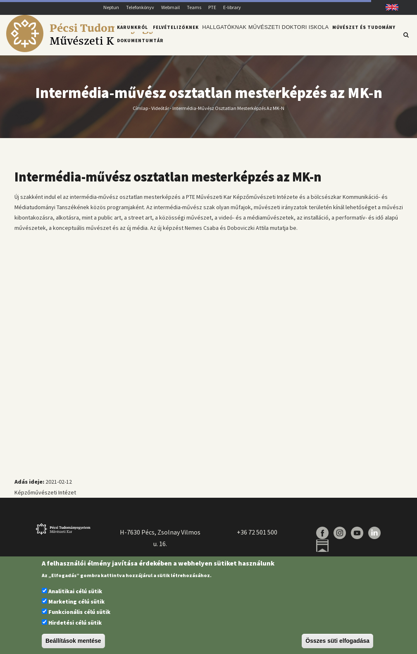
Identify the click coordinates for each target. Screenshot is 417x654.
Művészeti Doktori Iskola (284, 34)
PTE (212, 7)
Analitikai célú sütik (75, 591)
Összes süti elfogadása (337, 640)
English (388, 7)
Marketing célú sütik (76, 601)
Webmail (170, 7)
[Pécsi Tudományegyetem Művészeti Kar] (93, 50)
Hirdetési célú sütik (75, 622)
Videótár (160, 113)
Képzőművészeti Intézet (45, 497)
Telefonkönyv (140, 7)
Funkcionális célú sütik (79, 612)
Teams (194, 7)
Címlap (140, 113)
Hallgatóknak (223, 34)
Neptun (111, 7)
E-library (232, 7)
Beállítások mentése (73, 640)
